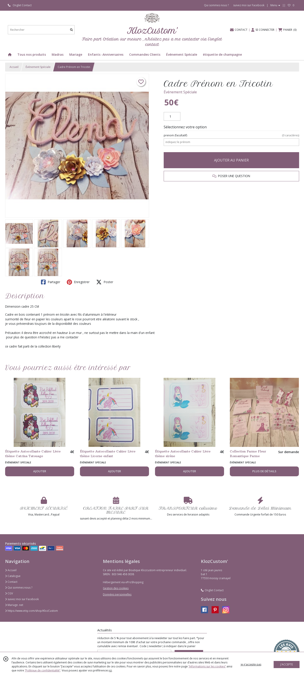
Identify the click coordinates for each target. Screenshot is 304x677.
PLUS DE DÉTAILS (264, 471)
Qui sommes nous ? (18, 587)
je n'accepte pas (251, 664)
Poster (104, 282)
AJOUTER (39, 471)
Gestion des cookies (116, 588)
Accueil (14, 67)
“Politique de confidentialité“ (42, 670)
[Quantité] (172, 116)
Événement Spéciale (38, 67)
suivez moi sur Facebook (22, 599)
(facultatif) (231, 135)
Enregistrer (78, 282)
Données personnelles (117, 594)
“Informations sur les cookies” (207, 666)
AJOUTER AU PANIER (231, 160)
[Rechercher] (71, 29)
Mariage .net (14, 605)
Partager (50, 282)
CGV (9, 593)
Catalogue (12, 576)
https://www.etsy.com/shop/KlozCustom (31, 611)
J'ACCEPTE (286, 664)
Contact (11, 582)
